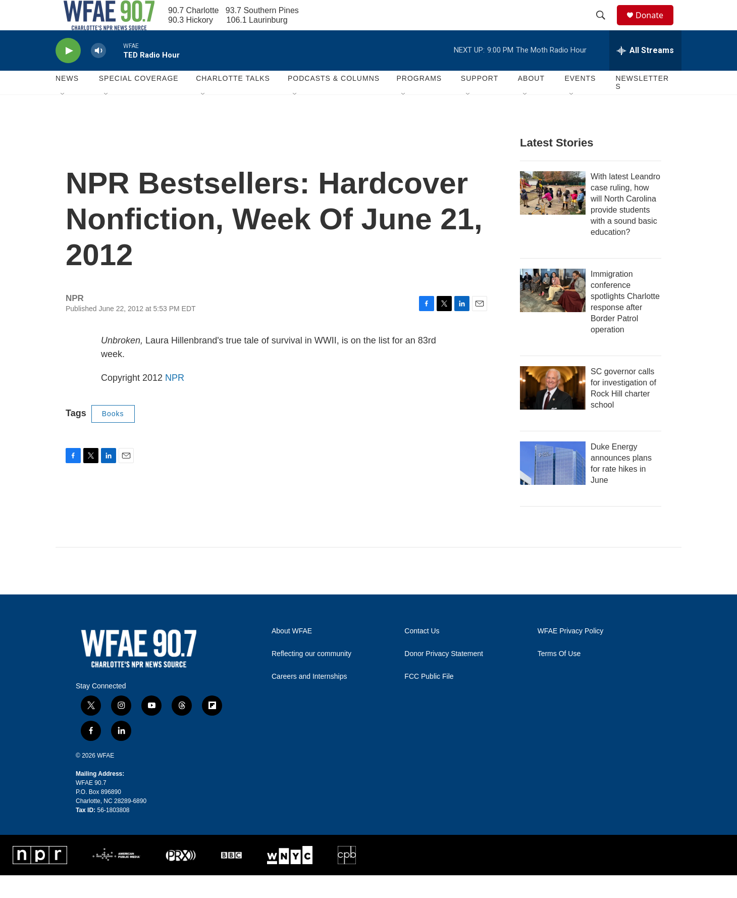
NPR (174, 400)
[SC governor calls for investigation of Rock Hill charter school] (553, 410)
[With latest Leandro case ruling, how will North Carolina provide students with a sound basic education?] (553, 215)
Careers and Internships (309, 699)
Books (113, 436)
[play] (68, 73)
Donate (655, 26)
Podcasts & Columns (334, 101)
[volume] (98, 73)
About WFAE (292, 654)
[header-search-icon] (605, 26)
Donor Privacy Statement (443, 676)
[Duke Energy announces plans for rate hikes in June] (553, 486)
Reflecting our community (311, 676)
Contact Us (421, 654)
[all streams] (645, 73)
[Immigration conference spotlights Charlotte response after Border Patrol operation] (553, 313)
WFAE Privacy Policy (571, 654)
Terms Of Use (559, 676)
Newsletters (642, 105)
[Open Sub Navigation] (63, 117)
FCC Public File (428, 699)
